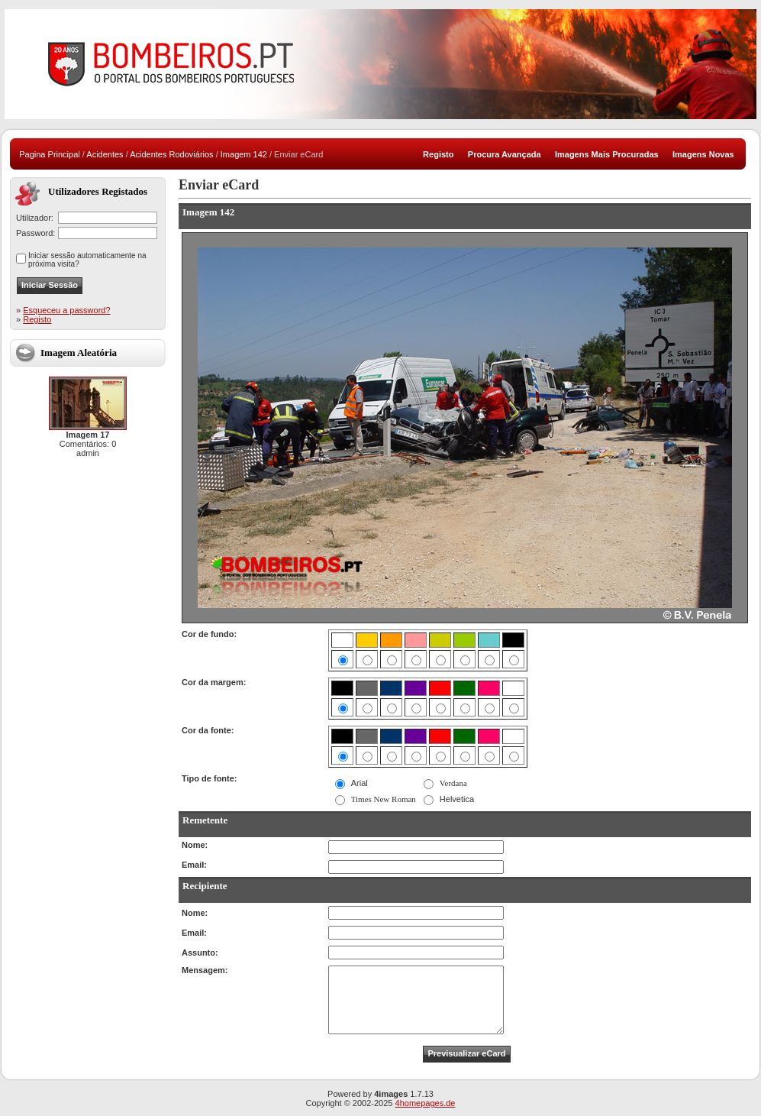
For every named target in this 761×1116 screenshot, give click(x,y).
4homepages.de (425, 1103)
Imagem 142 (244, 154)
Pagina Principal (49, 154)
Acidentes (104, 154)
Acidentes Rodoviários (171, 154)
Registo (37, 319)
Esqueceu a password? (66, 310)
